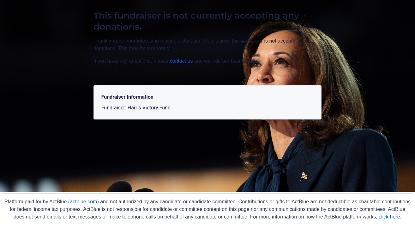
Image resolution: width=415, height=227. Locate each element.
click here (389, 216)
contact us (181, 61)
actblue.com (83, 201)
